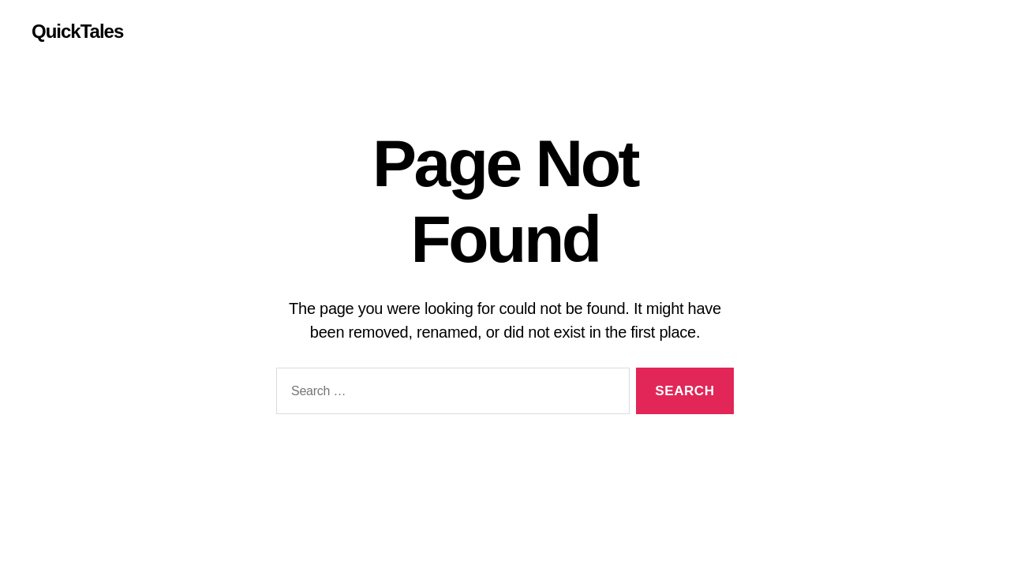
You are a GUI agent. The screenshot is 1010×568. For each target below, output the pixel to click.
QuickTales (77, 31)
